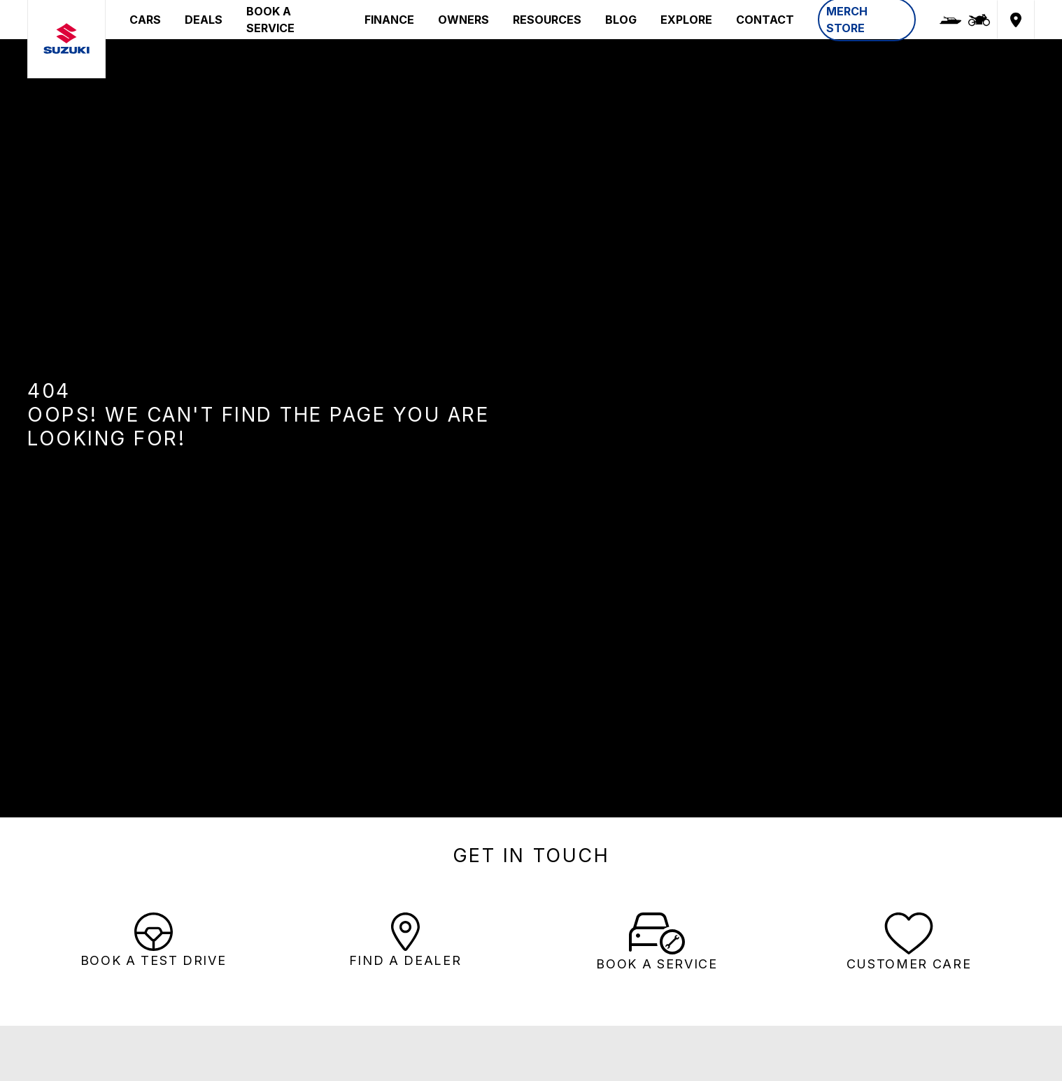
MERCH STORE (847, 19)
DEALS (203, 20)
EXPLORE (686, 20)
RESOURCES (547, 20)
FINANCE (389, 20)
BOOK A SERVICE (270, 19)
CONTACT (765, 20)
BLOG (621, 20)
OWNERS (463, 20)
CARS (145, 20)
